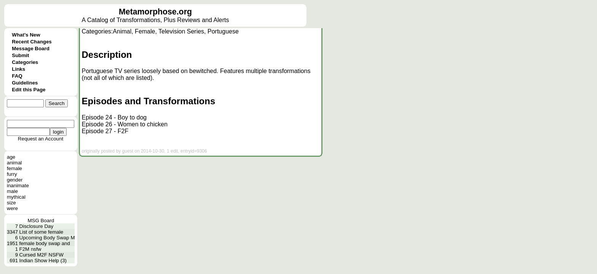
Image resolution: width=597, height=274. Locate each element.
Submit (20, 55)
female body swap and (44, 243)
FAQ (17, 76)
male (12, 191)
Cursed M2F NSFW (41, 255)
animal (14, 163)
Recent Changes (31, 42)
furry (12, 174)
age (11, 157)
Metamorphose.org (155, 11)
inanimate (18, 185)
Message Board (30, 48)
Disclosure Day (36, 226)
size (11, 203)
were (12, 208)
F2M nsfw (30, 249)
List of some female (41, 232)
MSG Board (40, 220)
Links (18, 69)
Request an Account (40, 139)
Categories (25, 62)
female (14, 168)
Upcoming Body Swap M (47, 238)
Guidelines (25, 83)
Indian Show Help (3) (43, 260)
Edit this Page (28, 89)
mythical (16, 197)
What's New (26, 35)
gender (15, 180)
